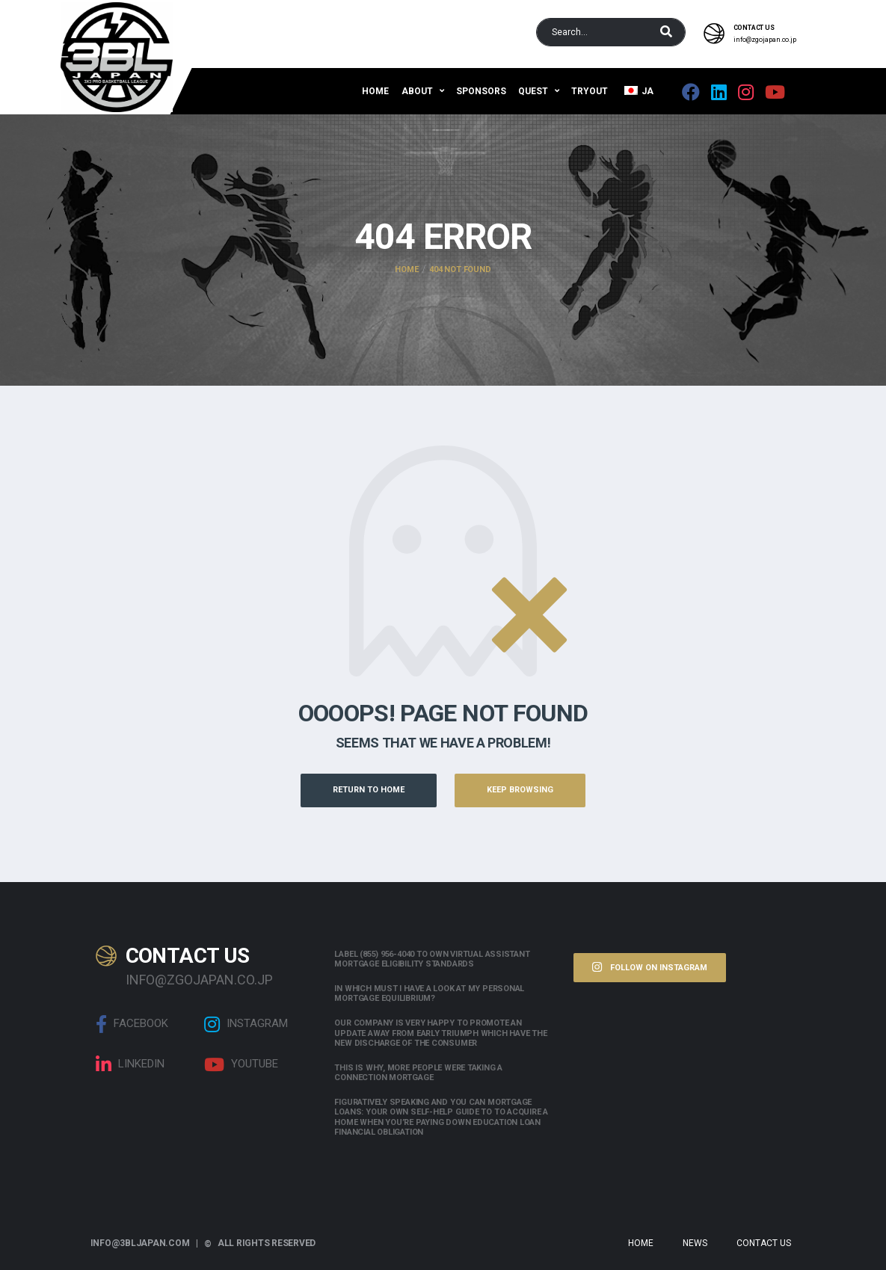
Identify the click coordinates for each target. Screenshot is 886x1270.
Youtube (241, 1064)
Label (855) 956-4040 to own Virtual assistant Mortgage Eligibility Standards (431, 959)
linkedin (130, 1064)
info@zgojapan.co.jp (764, 39)
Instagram (246, 1024)
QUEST (533, 91)
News (695, 1243)
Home (375, 91)
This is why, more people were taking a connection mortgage (418, 1072)
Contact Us (763, 1243)
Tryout (589, 91)
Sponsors (481, 91)
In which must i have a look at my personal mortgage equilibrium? (429, 993)
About (417, 91)
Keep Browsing (520, 790)
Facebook (132, 1024)
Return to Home (368, 790)
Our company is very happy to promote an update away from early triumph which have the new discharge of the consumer (440, 1032)
